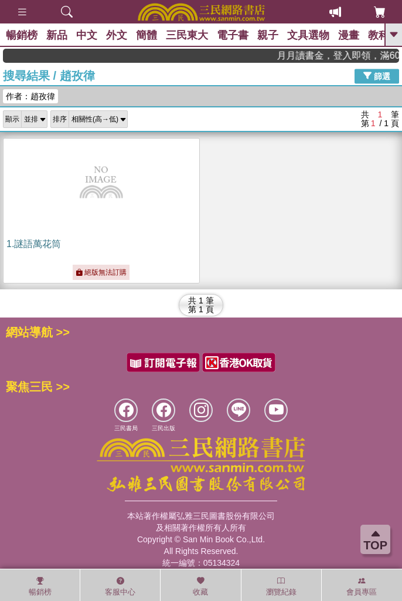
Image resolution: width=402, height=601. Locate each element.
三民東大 (187, 35)
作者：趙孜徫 (30, 96)
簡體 (146, 35)
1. (33, 244)
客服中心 (120, 586)
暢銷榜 (22, 35)
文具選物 (308, 35)
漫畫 (348, 35)
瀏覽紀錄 (281, 586)
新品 (56, 35)
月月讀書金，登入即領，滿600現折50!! (349, 55)
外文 (116, 35)
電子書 (232, 35)
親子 (267, 35)
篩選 (376, 75)
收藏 (200, 586)
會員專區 (361, 586)
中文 (86, 35)
